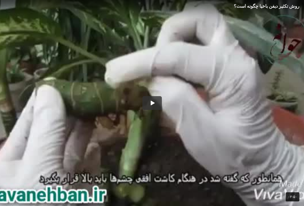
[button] (152, 103)
